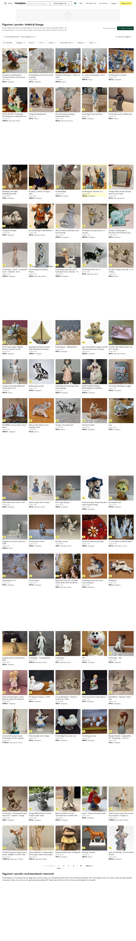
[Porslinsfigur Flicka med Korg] (94, 99)
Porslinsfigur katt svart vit (91, 269)
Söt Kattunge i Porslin (36, 541)
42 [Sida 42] (81, 866)
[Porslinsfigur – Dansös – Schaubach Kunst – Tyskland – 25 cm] (14, 255)
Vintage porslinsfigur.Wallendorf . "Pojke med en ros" (14, 387)
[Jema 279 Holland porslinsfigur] (94, 527)
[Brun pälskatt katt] (121, 488)
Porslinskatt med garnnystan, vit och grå (93, 232)
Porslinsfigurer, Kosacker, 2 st (92, 191)
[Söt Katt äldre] (41, 566)
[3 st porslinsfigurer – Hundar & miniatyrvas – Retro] (68, 682)
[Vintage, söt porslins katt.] (68, 410)
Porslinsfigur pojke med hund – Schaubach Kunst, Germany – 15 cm (66, 271)
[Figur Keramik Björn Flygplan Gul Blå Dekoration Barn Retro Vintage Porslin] (94, 332)
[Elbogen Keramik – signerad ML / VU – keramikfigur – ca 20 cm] (121, 721)
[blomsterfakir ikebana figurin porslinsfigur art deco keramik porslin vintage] (14, 721)
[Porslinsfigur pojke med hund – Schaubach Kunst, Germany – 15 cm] (68, 255)
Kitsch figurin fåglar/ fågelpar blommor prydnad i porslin (12, 348)
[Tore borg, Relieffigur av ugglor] (121, 371)
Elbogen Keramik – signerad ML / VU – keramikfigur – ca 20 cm (120, 737)
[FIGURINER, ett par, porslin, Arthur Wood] (14, 410)
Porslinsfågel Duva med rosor (65, 736)
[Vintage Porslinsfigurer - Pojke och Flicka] (68, 60)
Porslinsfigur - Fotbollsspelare (39, 658)
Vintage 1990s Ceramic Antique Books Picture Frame (120, 193)
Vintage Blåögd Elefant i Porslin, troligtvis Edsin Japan (40, 814)
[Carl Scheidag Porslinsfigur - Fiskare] (41, 255)
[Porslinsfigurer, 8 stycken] (121, 60)
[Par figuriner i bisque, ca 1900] (41, 682)
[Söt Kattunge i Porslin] (41, 527)
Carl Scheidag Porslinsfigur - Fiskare (39, 271)
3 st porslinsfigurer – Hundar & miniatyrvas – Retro (66, 698)
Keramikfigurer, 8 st (9, 580)
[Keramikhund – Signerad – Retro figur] (121, 682)
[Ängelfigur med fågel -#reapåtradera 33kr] (14, 177)
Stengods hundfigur (9, 230)
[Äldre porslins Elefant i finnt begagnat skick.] (41, 410)
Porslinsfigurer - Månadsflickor (66, 347)
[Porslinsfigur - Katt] (121, 643)
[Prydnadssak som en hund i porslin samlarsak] (41, 60)
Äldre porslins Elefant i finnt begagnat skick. (39, 426)
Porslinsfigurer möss (89, 736)
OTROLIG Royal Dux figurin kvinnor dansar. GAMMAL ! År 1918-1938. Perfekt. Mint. (14, 853)
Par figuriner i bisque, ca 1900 (39, 697)
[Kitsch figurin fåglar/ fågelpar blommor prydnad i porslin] (14, 332)
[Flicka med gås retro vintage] (41, 721)
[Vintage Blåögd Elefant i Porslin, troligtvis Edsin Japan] (41, 798)
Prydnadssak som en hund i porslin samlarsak (41, 76)
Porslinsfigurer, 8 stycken (118, 75)
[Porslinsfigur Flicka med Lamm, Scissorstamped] (94, 566)
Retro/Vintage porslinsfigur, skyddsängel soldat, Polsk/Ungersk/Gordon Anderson (67, 115)
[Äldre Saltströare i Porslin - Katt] (14, 488)
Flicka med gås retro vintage (39, 736)
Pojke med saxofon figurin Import (94, 697)
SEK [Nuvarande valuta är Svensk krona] (81, 3)
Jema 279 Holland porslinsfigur (93, 541)
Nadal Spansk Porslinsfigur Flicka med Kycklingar (67, 387)
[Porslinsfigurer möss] (94, 721)
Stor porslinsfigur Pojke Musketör (41, 230)
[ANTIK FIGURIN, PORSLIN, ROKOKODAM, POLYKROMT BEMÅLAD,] (94, 371)
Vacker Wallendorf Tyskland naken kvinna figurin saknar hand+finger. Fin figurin (41, 853)
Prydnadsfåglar (60, 191)
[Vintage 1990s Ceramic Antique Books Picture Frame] (121, 177)
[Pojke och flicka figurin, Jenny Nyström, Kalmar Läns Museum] (14, 682)
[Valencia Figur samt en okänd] (41, 488)
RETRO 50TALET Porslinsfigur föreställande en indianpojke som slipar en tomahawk (14, 115)
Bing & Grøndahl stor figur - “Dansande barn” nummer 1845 (66, 814)
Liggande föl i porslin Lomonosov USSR (14, 543)
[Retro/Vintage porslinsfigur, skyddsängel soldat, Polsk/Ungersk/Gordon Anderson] (68, 99)
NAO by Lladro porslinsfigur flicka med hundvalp (67, 232)
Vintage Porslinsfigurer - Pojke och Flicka (67, 76)
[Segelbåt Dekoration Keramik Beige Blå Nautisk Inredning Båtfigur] (41, 332)
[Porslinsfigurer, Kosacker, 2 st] (95, 177)
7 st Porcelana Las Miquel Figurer (120, 541)
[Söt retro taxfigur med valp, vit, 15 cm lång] (121, 255)
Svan (110, 425)
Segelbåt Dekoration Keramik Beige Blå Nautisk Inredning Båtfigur (39, 348)
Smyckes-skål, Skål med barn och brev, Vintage (120, 348)
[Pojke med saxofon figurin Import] (94, 682)
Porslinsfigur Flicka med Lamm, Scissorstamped (92, 582)
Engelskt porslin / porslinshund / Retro (13, 659)
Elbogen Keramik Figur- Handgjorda (67, 852)
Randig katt (113, 580)
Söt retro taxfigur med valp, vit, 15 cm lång (121, 271)
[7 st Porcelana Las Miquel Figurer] (121, 527)
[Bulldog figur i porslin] (41, 371)
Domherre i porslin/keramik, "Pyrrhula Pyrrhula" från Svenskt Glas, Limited (13, 76)
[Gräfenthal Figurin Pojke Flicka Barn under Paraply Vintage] (94, 488)
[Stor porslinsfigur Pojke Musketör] (41, 216)
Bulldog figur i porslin (36, 386)
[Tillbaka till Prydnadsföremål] (3, 36)
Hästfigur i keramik (88, 852)
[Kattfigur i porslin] (68, 527)
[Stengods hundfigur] (14, 216)
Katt (83, 658)
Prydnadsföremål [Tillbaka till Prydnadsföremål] (11, 37)
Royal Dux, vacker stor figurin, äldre (39, 193)
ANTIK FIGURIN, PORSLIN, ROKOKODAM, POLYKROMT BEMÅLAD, (92, 387)
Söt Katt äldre (34, 580)
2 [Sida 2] (63, 866)
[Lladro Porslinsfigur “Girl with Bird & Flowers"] (121, 838)
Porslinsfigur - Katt (115, 658)
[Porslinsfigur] (68, 643)
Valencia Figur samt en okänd (39, 502)
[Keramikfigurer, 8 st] (14, 566)
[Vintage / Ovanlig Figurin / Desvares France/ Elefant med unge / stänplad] (121, 216)
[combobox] (39, 3)
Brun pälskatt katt (115, 502)
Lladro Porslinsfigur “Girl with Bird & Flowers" (121, 853)
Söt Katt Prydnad (88, 425)
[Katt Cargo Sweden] (68, 488)
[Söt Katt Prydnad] (94, 410)
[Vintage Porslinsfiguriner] (41, 99)
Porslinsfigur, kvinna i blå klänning (120, 114)
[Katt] (94, 643)
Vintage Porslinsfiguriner (37, 114)
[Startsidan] (20, 3)
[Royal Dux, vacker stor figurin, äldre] (41, 177)
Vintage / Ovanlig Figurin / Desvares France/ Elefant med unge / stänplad (119, 232)
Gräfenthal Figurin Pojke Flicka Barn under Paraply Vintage (94, 503)
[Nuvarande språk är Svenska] (75, 3)
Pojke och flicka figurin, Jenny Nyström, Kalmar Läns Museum (13, 698)
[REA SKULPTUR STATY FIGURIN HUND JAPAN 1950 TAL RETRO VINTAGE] (68, 566)
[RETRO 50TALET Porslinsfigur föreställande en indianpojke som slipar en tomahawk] (14, 99)
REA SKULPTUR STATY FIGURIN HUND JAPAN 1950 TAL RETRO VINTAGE (66, 582)
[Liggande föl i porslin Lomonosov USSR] (14, 527)
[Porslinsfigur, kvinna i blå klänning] (121, 99)
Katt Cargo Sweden (62, 502)
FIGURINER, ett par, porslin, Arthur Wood (14, 426)
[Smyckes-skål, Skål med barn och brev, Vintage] (121, 332)
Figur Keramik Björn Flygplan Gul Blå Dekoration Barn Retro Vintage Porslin (94, 348)
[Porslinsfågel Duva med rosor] (68, 721)
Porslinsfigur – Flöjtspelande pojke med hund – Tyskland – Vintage (14, 814)
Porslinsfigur (59, 658)
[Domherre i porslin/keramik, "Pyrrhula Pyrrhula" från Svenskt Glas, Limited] (14, 60)
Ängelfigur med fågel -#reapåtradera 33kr (10, 193)
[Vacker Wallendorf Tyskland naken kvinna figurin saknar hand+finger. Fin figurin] (41, 838)
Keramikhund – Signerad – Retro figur (120, 698)
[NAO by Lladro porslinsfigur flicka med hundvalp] (68, 216)
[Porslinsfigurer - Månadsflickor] (68, 332)
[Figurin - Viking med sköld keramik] (94, 798)
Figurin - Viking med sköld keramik (94, 813)
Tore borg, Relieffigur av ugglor (120, 386)
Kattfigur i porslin (61, 541)
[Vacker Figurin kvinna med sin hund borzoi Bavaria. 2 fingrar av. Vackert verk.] (121, 798)
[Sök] (49, 3)
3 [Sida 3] (68, 866)
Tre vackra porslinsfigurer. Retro (93, 75)
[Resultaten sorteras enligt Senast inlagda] (124, 37)
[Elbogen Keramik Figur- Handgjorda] (68, 838)
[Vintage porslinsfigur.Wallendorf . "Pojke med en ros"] (14, 371)
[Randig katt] (121, 566)
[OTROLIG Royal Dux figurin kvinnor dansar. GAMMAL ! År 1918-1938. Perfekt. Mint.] (14, 838)
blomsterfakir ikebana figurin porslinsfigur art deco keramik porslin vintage (12, 737)
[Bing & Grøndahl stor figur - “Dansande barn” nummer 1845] (68, 798)
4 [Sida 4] (73, 866)
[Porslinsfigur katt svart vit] (94, 255)
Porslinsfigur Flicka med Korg (92, 114)
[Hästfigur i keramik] (94, 838)
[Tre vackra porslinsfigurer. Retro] (94, 60)
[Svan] (121, 410)
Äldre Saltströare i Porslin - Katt (13, 502)
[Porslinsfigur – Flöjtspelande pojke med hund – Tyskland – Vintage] (14, 798)
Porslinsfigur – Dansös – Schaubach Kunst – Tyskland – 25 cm (14, 271)
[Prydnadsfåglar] (68, 177)
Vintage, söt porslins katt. (64, 425)
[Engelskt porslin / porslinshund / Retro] (14, 643)
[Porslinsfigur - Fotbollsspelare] (41, 643)
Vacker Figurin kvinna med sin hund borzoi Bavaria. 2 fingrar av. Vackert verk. (121, 814)
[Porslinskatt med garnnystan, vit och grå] (94, 216)
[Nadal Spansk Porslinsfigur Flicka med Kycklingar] (68, 371)
